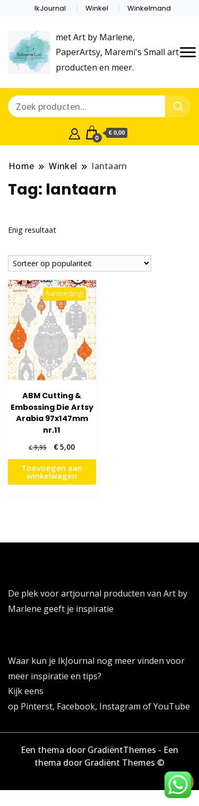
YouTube (171, 706)
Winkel (96, 8)
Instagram (121, 706)
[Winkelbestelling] (79, 263)
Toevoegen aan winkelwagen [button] (51, 471)
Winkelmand (149, 8)
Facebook (76, 706)
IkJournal (50, 8)
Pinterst (37, 706)
